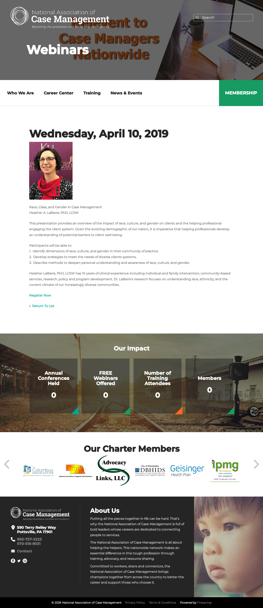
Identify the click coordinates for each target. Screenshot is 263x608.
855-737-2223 (29, 539)
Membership (241, 93)
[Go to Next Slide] (256, 464)
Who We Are (20, 93)
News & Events (126, 93)
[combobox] (223, 17)
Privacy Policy (135, 602)
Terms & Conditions (162, 602)
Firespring (204, 602)
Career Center (58, 93)
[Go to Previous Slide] (7, 464)
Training (92, 93)
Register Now (40, 295)
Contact (24, 551)
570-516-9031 (29, 544)
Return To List (43, 306)
